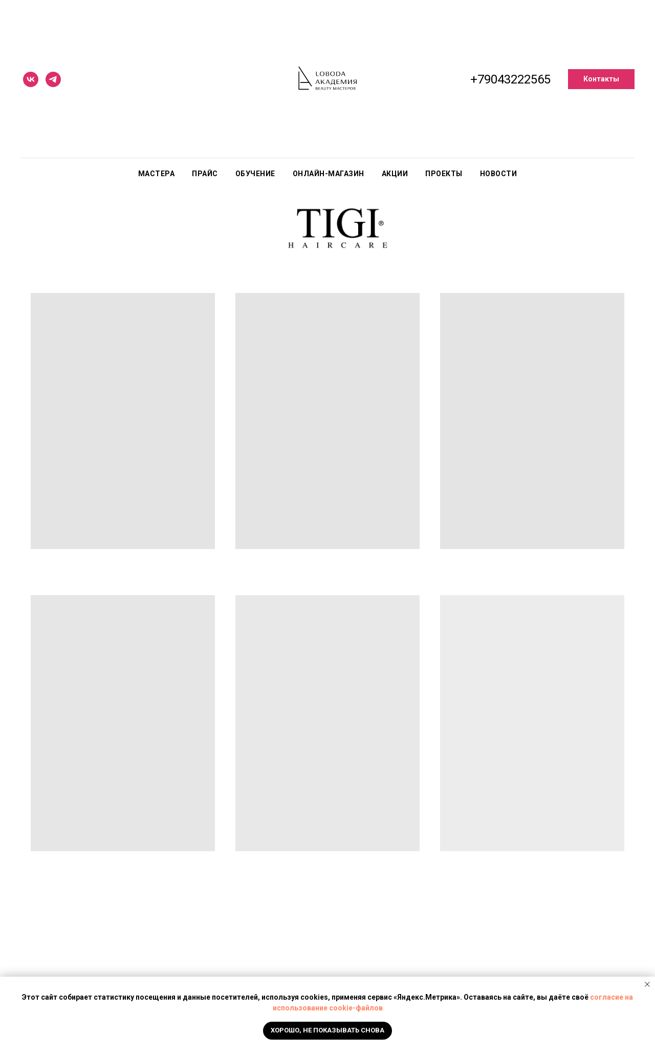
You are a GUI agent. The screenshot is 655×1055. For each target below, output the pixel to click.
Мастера (156, 174)
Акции (395, 174)
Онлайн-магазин (328, 174)
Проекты (444, 174)
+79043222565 (510, 79)
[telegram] (53, 79)
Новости (498, 174)
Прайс (205, 174)
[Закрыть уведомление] (647, 984)
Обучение (255, 174)
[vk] (30, 79)
